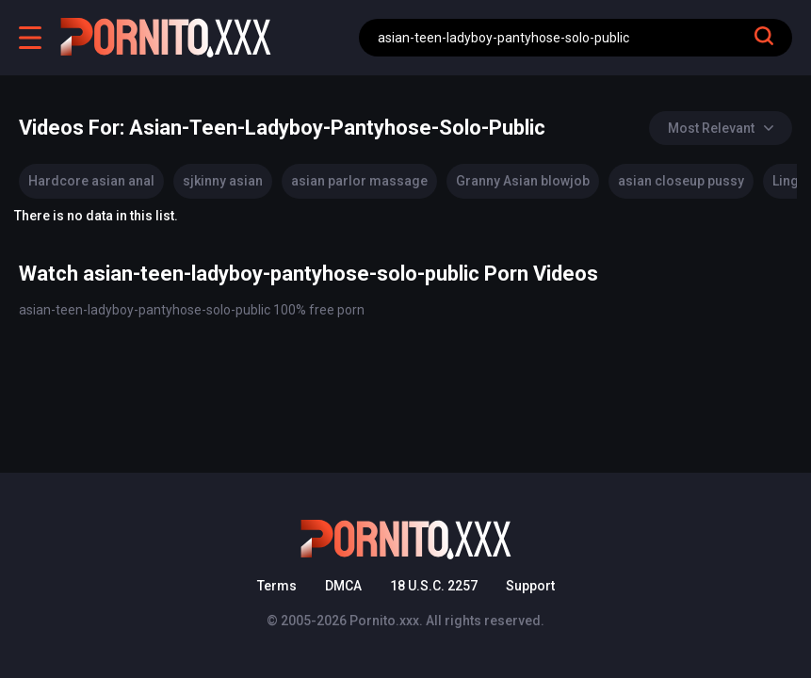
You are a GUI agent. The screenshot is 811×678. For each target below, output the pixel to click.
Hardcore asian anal (91, 180)
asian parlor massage (359, 180)
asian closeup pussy (681, 180)
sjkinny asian (223, 180)
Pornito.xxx (384, 620)
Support (530, 585)
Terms (277, 585)
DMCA (343, 585)
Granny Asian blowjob (523, 180)
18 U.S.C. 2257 (434, 585)
